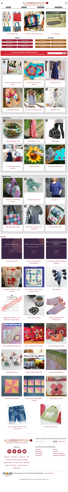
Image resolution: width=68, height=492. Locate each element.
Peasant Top (55, 199)
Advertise (14, 457)
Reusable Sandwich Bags (55, 166)
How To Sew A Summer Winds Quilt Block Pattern (34, 290)
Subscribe (27, 462)
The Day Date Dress (55, 82)
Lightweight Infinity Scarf (13, 141)
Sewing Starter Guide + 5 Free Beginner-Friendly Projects (11, 318)
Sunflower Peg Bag (34, 166)
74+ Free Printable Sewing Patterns (12, 167)
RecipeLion (55, 451)
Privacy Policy (34, 54)
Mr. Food (55, 449)
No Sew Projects (43, 43)
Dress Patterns (9, 46)
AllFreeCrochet (38, 451)
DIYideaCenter (38, 455)
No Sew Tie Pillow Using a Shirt (34, 34)
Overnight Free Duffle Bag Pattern (12, 200)
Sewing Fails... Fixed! (12, 261)
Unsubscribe (16, 468)
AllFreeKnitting (38, 453)
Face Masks (25, 43)
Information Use (40, 54)
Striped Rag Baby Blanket (56, 372)
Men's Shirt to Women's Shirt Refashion (34, 228)
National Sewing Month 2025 (34, 372)
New (3, 237)
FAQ (28, 457)
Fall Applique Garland (12, 372)
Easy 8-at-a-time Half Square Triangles (34, 399)
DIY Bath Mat (56, 34)
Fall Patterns (43, 40)
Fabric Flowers (9, 43)
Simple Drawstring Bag (50, 427)
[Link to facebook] (9, 451)
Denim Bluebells (56, 289)
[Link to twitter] (14, 451)
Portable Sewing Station (55, 227)
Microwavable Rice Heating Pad (12, 346)
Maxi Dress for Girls (34, 141)
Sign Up (64, 53)
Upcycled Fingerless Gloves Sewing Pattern (56, 318)
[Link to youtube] (24, 451)
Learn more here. (49, 473)
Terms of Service (23, 465)
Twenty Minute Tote (12, 34)
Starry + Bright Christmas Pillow (34, 346)
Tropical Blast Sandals (13, 110)
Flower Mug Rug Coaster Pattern (34, 83)
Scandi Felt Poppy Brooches (56, 346)
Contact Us (21, 457)
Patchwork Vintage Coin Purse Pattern (12, 83)
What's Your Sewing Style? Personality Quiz (34, 262)
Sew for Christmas (59, 43)
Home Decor (43, 46)
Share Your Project (10, 465)
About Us (6, 457)
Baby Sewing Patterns (58, 46)
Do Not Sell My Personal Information (17, 460)
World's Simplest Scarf (34, 199)
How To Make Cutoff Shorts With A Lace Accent (17, 427)
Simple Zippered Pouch (56, 398)
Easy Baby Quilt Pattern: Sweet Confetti (11, 290)
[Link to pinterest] (19, 451)
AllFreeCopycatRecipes (58, 453)
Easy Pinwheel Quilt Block (12, 398)
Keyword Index (7, 462)
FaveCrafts (38, 449)
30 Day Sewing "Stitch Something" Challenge (56, 262)
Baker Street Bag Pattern (13, 227)
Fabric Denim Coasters (34, 317)
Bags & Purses (9, 40)
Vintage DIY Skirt (55, 110)
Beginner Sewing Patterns (58, 40)
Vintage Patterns (25, 40)
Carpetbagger (55, 141)
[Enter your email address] (44, 441)
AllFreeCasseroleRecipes (59, 455)
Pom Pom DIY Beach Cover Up (34, 110)
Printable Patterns (25, 46)
